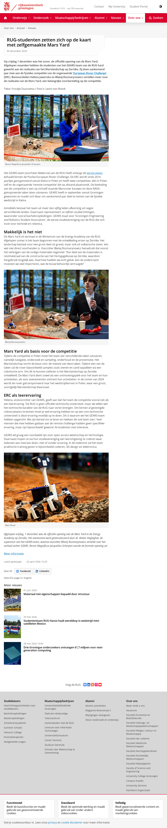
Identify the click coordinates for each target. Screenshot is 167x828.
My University (117, 6)
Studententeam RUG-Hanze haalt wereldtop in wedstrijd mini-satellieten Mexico (62, 622)
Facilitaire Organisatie (138, 790)
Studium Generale (54, 744)
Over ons (9, 28)
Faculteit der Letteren (138, 738)
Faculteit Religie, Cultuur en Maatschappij (141, 732)
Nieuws (32, 28)
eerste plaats (95, 173)
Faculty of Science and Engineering (138, 770)
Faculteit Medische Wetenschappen (136, 745)
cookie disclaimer (72, 822)
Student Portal (139, 6)
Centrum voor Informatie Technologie (58, 729)
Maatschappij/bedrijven (59, 701)
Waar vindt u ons (135, 705)
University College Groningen (142, 776)
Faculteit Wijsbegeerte (138, 763)
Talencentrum (52, 718)
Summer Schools (13, 727)
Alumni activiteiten (95, 705)
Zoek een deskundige (56, 713)
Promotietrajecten (13, 737)
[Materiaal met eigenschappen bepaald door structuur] (12, 600)
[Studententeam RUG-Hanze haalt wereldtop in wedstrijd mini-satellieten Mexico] (12, 626)
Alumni (89, 701)
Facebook (23, 571)
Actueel (21, 28)
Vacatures (131, 710)
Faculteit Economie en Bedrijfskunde (138, 716)
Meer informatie (14, 553)
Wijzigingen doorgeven (97, 715)
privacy (52, 822)
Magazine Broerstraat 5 (98, 710)
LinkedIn (42, 571)
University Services (136, 785)
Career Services (53, 740)
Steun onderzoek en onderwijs (102, 719)
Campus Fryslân (135, 780)
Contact (99, 6)
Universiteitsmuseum (56, 735)
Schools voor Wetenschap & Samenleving (60, 751)
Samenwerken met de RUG (59, 722)
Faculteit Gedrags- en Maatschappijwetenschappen (142, 724)
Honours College (13, 732)
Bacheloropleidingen (15, 713)
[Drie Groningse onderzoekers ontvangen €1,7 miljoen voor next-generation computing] (12, 653)
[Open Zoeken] (156, 18)
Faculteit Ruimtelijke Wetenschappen (137, 757)
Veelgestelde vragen (15, 741)
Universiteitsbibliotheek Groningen (58, 707)
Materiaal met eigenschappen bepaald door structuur (57, 594)
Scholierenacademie (15, 722)
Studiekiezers (12, 701)
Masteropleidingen (14, 718)
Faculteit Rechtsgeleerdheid (141, 751)
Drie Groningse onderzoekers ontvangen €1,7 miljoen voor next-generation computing (63, 649)
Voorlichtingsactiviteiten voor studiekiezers (19, 707)
